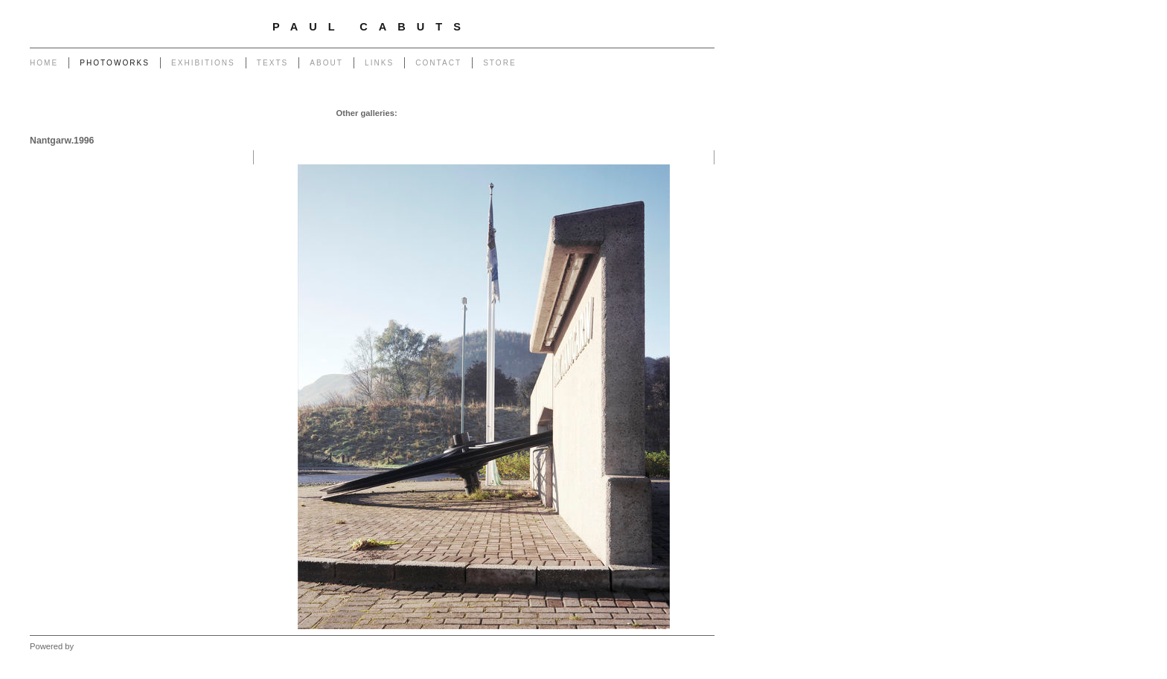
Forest (574, 127)
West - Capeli (620, 127)
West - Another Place (670, 142)
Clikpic (88, 646)
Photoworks (115, 63)
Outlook (539, 127)
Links (379, 63)
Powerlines (555, 113)
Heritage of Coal (485, 127)
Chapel (449, 113)
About (326, 63)
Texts (272, 63)
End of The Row (680, 113)
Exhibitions (203, 63)
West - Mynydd (682, 127)
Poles (515, 113)
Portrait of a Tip (381, 127)
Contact (438, 63)
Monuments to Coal (306, 127)
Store (500, 63)
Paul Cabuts (372, 27)
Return (433, 127)
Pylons (483, 113)
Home (44, 63)
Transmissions (613, 113)
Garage (414, 113)
